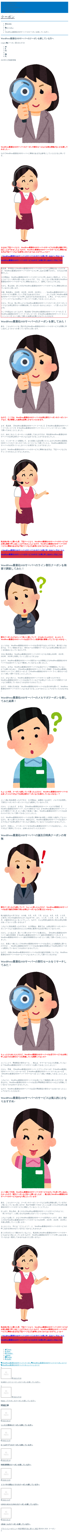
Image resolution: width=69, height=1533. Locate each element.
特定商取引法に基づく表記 (15, 12)
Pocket (8, 1357)
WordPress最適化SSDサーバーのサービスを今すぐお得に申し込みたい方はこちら (33, 256)
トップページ (10, 5)
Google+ (9, 1353)
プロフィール (10, 9)
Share (8, 1351)
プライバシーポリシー (13, 7)
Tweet (8, 1349)
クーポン (8, 17)
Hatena (8, 1355)
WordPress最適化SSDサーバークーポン (16, 1363)
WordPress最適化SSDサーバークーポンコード (49, 1363)
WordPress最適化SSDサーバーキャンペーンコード (20, 1365)
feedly (8, 1359)
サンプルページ (11, 3)
